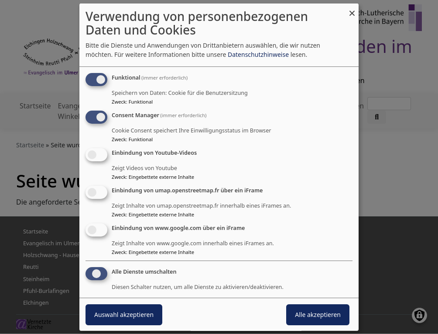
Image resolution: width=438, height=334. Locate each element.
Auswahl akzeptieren (124, 314)
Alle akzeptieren (318, 314)
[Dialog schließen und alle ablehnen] (352, 8)
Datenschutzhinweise (258, 54)
